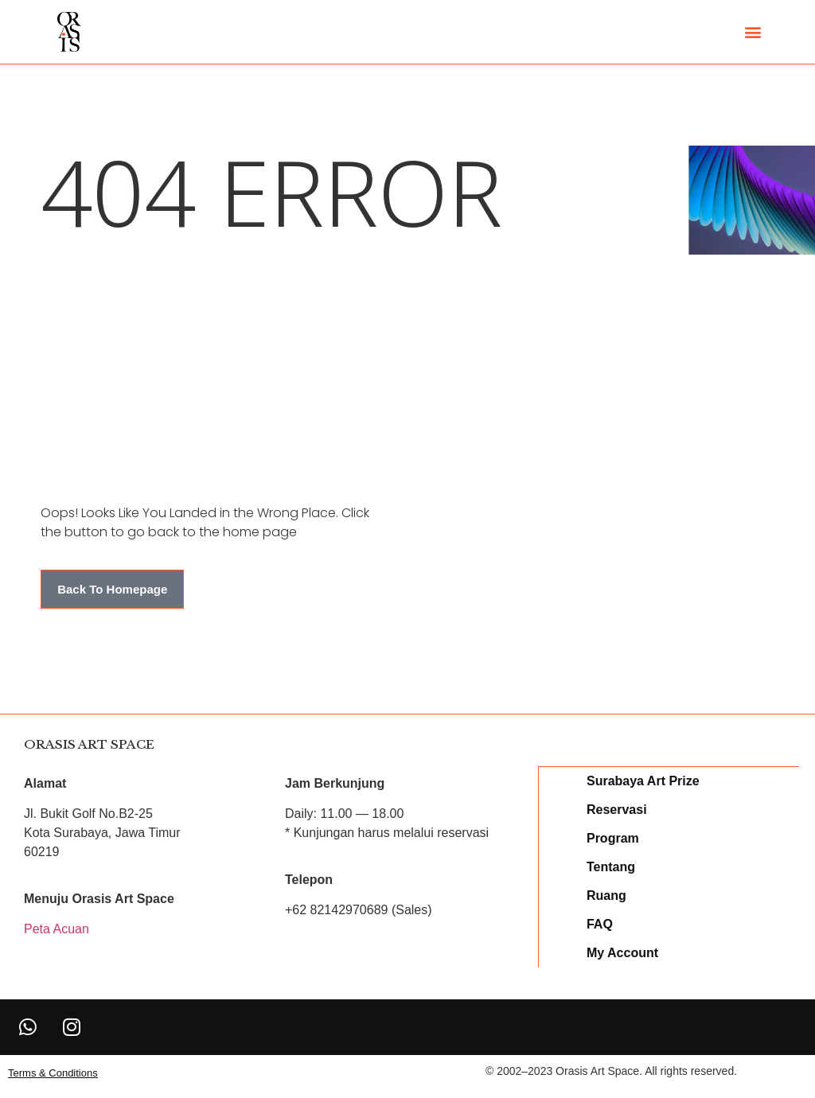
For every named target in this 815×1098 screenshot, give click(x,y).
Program (613, 837)
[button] (752, 32)
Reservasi (617, 809)
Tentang (611, 866)
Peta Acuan (56, 929)
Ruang (607, 894)
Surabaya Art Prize (643, 780)
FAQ (600, 923)
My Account (623, 952)
